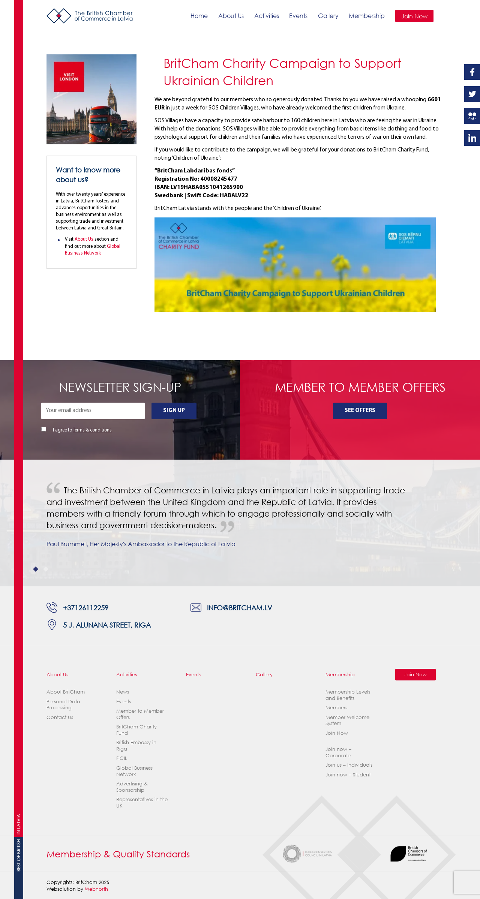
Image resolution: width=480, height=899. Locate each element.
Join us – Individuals (349, 765)
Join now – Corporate (338, 752)
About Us (231, 15)
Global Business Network (134, 771)
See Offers (360, 411)
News (122, 692)
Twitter (472, 94)
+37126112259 (85, 607)
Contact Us (59, 717)
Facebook (472, 72)
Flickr (472, 116)
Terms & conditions (92, 430)
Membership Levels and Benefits (348, 695)
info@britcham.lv (239, 607)
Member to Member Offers (140, 714)
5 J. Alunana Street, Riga (107, 624)
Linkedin (472, 138)
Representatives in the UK (142, 802)
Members (336, 707)
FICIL (121, 758)
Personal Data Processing (63, 704)
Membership (367, 15)
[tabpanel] (240, 523)
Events (298, 15)
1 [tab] (36, 569)
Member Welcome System (347, 720)
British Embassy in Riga (136, 745)
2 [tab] (46, 569)
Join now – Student (348, 775)
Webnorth (96, 889)
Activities (266, 15)
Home (199, 15)
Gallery (328, 15)
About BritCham (65, 692)
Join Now (414, 15)
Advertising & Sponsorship (132, 787)
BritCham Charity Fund (136, 730)
